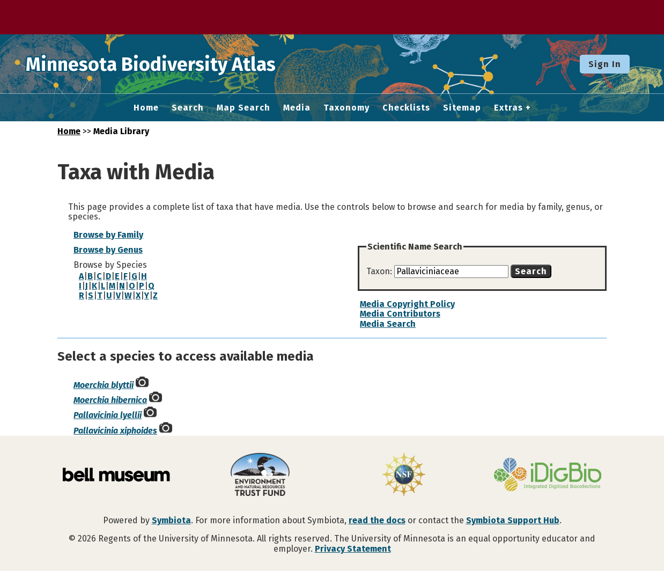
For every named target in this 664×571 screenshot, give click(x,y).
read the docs (377, 520)
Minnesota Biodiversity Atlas (167, 64)
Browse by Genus (108, 250)
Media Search (388, 324)
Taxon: (380, 271)
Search (188, 108)
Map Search (243, 108)
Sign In (604, 64)
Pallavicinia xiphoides (115, 431)
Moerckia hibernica (110, 400)
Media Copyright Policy (407, 304)
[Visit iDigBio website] (548, 475)
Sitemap (462, 108)
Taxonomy (346, 108)
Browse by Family (108, 235)
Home (146, 108)
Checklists (406, 108)
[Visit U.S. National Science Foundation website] (404, 475)
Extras (508, 108)
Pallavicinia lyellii (107, 415)
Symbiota (171, 520)
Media (297, 108)
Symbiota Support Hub (512, 520)
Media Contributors (400, 314)
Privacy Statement (353, 549)
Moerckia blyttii (103, 385)
